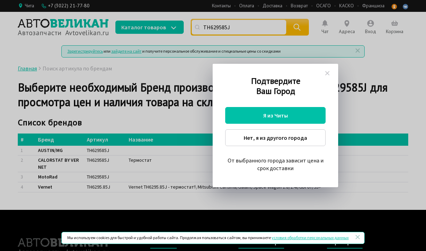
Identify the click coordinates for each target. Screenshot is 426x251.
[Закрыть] (357, 237)
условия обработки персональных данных (310, 237)
